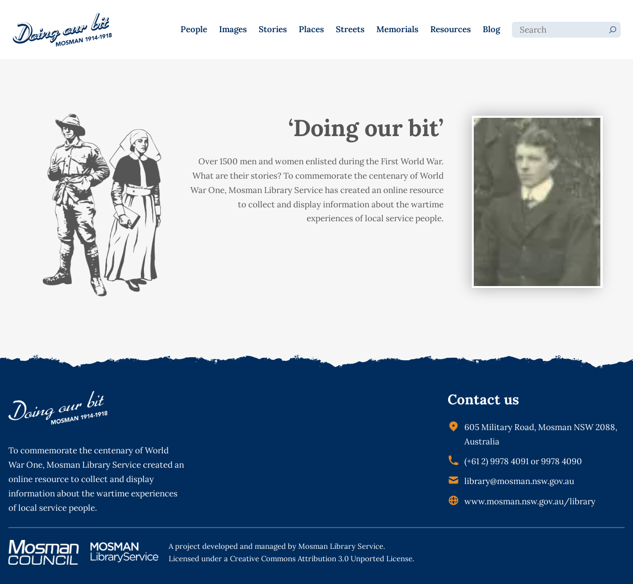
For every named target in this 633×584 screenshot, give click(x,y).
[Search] (613, 30)
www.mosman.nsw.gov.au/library (529, 501)
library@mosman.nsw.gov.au (519, 481)
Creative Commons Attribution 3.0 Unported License (321, 558)
